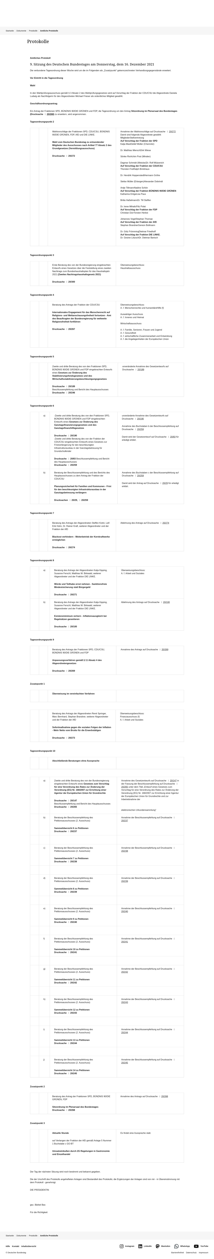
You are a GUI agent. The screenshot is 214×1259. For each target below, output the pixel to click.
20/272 (70, 156)
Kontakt (15, 1246)
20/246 (70, 393)
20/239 (72, 892)
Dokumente (21, 31)
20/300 (70, 282)
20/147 (72, 800)
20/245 (72, 1073)
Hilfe (8, 1246)
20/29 (73, 500)
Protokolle (33, 31)
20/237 (72, 831)
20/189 (70, 386)
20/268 (49, 114)
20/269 (70, 671)
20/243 (72, 1013)
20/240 (72, 922)
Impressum (203, 1252)
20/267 (70, 329)
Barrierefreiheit (177, 1252)
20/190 (72, 435)
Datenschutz (191, 1252)
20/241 (72, 952)
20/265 (72, 807)
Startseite (10, 31)
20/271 (72, 594)
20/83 (71, 459)
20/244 (72, 1043)
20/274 (70, 547)
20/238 (72, 861)
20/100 (72, 626)
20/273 (70, 738)
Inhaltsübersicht (28, 1246)
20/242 (72, 983)
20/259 (72, 465)
